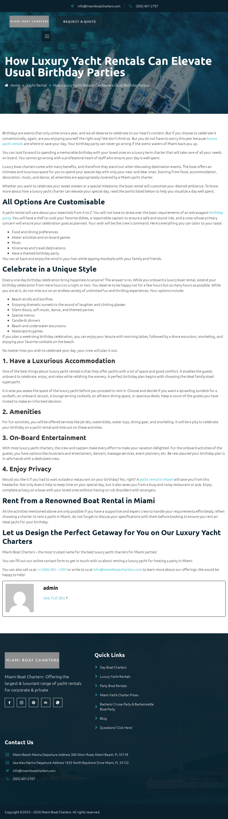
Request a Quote (168, 21)
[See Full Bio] (67, 597)
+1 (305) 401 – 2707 (52, 569)
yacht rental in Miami (156, 479)
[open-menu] (105, 36)
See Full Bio (54, 597)
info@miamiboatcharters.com (117, 569)
